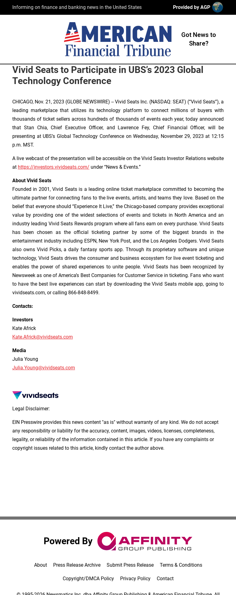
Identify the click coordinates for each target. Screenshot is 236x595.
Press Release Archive (76, 565)
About (40, 565)
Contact (165, 578)
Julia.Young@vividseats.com (43, 368)
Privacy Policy (135, 578)
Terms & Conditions (181, 565)
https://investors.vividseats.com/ (53, 167)
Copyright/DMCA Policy (88, 578)
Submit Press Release (130, 565)
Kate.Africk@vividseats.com (42, 337)
